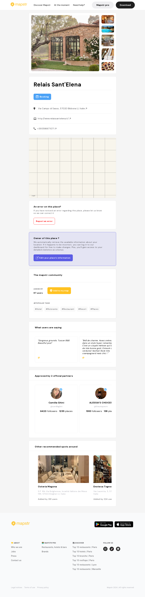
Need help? (79, 5)
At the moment (62, 5)
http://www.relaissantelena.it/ (54, 118)
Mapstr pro (102, 5)
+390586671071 (46, 128)
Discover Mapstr (42, 5)
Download (125, 5)
